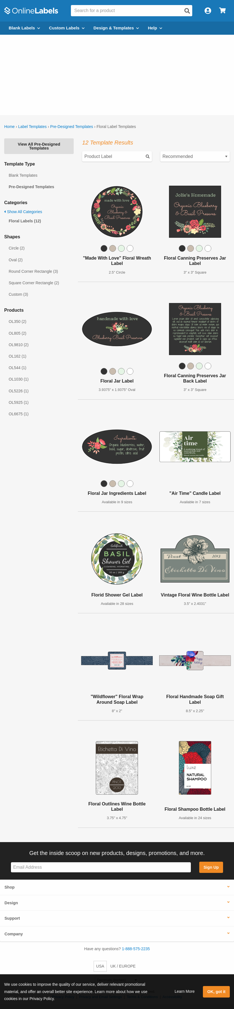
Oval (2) (16, 260)
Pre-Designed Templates (71, 126)
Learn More (185, 991)
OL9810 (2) (19, 344)
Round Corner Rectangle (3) (33, 271)
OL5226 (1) (19, 391)
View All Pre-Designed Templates (39, 146)
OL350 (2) (17, 321)
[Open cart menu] (222, 10)
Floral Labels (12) (25, 221)
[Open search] (187, 11)
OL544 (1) (17, 367)
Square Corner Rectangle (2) (34, 283)
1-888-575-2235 (136, 949)
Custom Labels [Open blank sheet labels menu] (67, 27)
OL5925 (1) (19, 402)
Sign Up (211, 867)
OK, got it (216, 991)
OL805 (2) (17, 333)
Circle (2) (17, 248)
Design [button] (11, 903)
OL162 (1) (17, 356)
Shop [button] (9, 887)
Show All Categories (23, 211)
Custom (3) (18, 294)
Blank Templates (23, 175)
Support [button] (12, 918)
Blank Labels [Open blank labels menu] (24, 27)
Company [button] (13, 934)
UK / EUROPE (123, 966)
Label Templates (32, 126)
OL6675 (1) (19, 414)
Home (9, 126)
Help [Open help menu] (155, 27)
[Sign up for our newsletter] (101, 867)
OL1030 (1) (19, 379)
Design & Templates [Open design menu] (116, 27)
